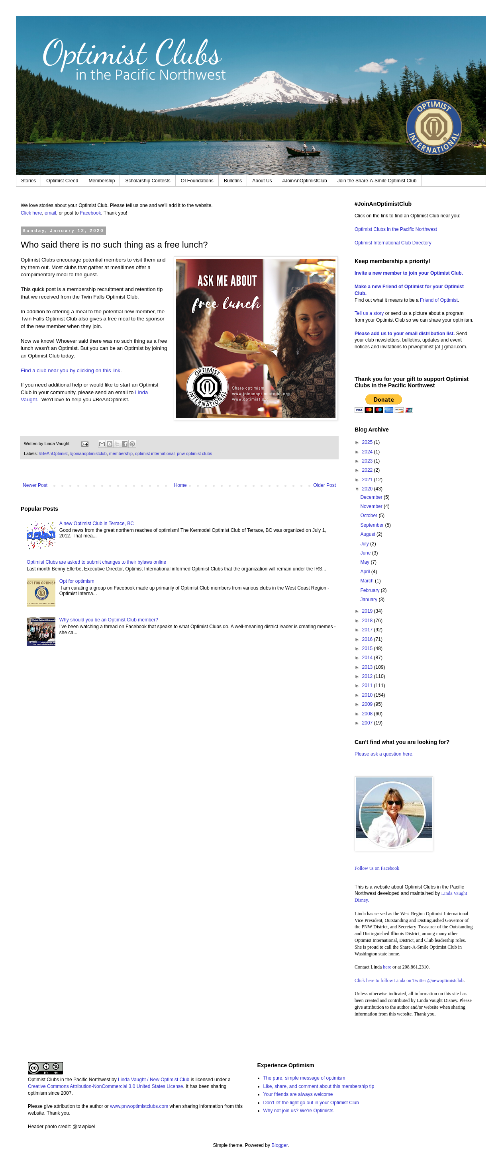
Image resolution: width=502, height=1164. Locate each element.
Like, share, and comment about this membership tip (319, 1086)
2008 (368, 714)
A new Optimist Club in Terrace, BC (96, 523)
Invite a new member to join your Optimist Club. (409, 273)
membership (121, 453)
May (365, 562)
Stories (28, 181)
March (367, 581)
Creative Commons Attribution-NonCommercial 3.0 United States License (105, 1086)
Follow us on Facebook (377, 868)
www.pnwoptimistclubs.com (139, 1106)
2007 (368, 723)
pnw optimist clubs (194, 453)
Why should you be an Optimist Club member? (108, 620)
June (366, 553)
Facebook (90, 213)
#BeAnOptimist (53, 453)
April (365, 571)
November (372, 506)
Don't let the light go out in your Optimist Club (311, 1102)
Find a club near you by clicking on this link (70, 370)
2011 (368, 685)
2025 (368, 442)
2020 (368, 489)
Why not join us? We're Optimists (298, 1110)
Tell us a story (370, 313)
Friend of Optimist (439, 300)
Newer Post (35, 485)
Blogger (279, 1145)
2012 (368, 676)
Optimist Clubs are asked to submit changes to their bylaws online (96, 562)
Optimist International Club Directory (393, 243)
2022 (368, 470)
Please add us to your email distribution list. (405, 333)
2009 (368, 704)
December (372, 497)
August (368, 534)
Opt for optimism (76, 581)
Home (180, 485)
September (372, 525)
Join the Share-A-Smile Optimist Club (377, 181)
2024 (368, 452)
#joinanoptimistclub (88, 453)
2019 (368, 611)
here (387, 967)
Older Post (324, 485)
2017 (368, 630)
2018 (368, 620)
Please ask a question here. (384, 754)
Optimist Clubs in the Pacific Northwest (396, 229)
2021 (368, 479)
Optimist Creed (62, 181)
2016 (368, 639)
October (369, 515)
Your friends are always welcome (298, 1094)
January (369, 599)
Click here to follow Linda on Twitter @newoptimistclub (409, 980)
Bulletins (233, 181)
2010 (368, 695)
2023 (368, 461)
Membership (101, 181)
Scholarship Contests (147, 181)
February (370, 590)
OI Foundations (197, 181)
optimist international (155, 453)
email (50, 213)
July (365, 544)
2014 (368, 657)
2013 (368, 667)
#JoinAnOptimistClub (304, 181)
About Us (262, 181)
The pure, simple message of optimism (304, 1078)
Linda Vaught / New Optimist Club (153, 1079)
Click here (31, 213)
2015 (368, 648)
